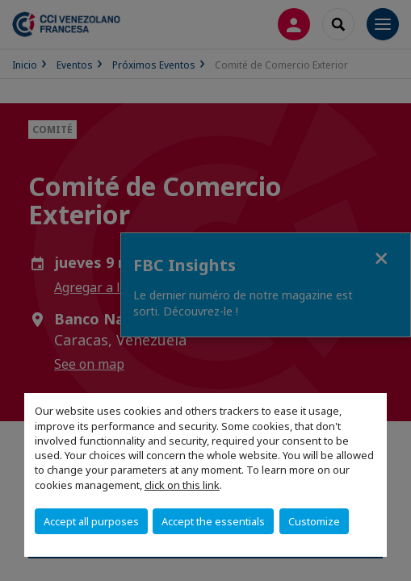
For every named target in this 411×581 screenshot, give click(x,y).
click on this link (182, 485)
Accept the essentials (213, 521)
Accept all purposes (91, 521)
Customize (314, 521)
